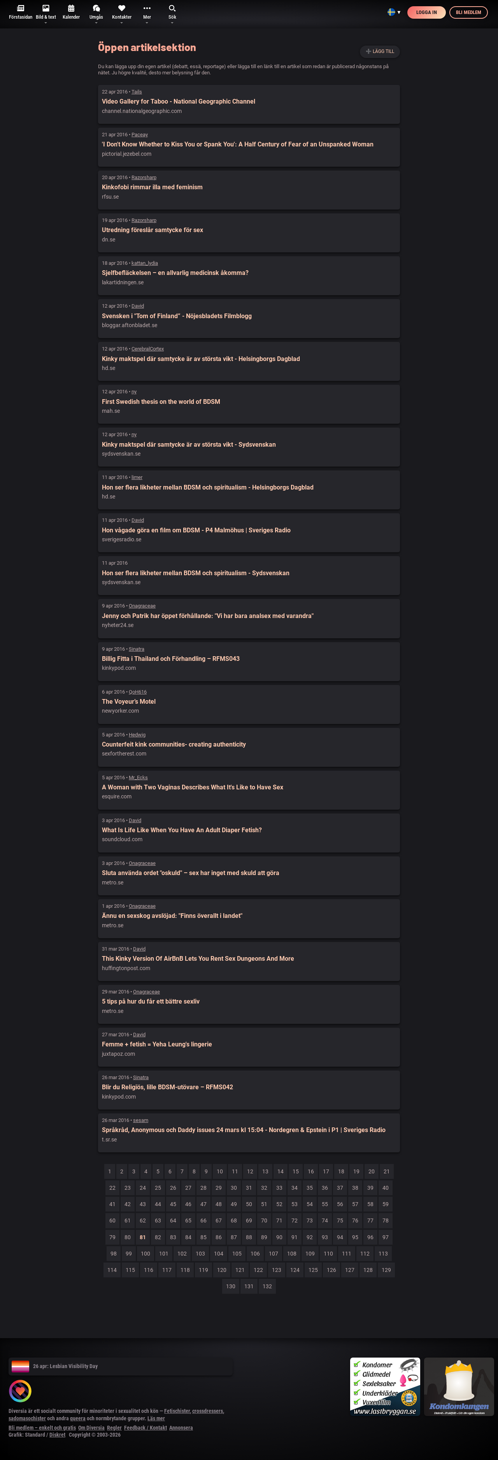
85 (203, 1237)
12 (250, 1171)
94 (340, 1237)
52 (279, 1204)
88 (249, 1237)
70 (264, 1220)
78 (385, 1220)
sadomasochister (27, 1418)
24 (143, 1188)
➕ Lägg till (380, 51)
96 (370, 1237)
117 (167, 1270)
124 (295, 1270)
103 (200, 1253)
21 (387, 1171)
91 (294, 1237)
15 (296, 1171)
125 (313, 1270)
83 (173, 1237)
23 (127, 1188)
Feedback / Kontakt (145, 1428)
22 (112, 1188)
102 (182, 1253)
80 (127, 1237)
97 (385, 1237)
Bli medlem (468, 12)
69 (249, 1220)
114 (112, 1270)
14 (280, 1171)
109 (310, 1253)
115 (130, 1270)
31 (249, 1188)
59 (385, 1204)
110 (328, 1253)
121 (240, 1270)
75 (340, 1220)
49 (234, 1204)
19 (356, 1171)
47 (203, 1204)
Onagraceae (142, 606)
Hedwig (137, 735)
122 (258, 1270)
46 (188, 1204)
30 (234, 1188)
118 (185, 1270)
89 (264, 1237)
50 (249, 1204)
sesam (140, 1120)
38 (355, 1188)
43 (143, 1204)
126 (331, 1270)
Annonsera (181, 1428)
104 (218, 1253)
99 (129, 1253)
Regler (114, 1428)
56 (340, 1204)
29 (219, 1188)
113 (383, 1253)
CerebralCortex (148, 349)
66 (203, 1220)
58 (370, 1204)
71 (279, 1220)
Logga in (426, 12)
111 (346, 1253)
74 (325, 1220)
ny (134, 391)
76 (355, 1220)
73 (310, 1220)
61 (127, 1220)
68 (234, 1220)
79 (112, 1237)
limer (137, 477)
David (138, 306)
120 (221, 1270)
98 (113, 1253)
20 (371, 1171)
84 (188, 1237)
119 (203, 1270)
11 (235, 1171)
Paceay (140, 134)
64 (173, 1220)
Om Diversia (91, 1428)
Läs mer (156, 1418)
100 (145, 1253)
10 (220, 1171)
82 (158, 1237)
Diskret (57, 1435)
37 (340, 1188)
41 (112, 1204)
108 (291, 1253)
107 (273, 1253)
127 (349, 1270)
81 (143, 1237)
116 (148, 1270)
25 (158, 1188)
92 (310, 1237)
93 (325, 1237)
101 (163, 1253)
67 (219, 1220)
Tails (137, 92)
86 (219, 1237)
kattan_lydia (145, 263)
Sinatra (136, 649)
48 (219, 1204)
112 (365, 1253)
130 (230, 1286)
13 (265, 1171)
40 (385, 1188)
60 (112, 1220)
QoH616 (138, 692)
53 (294, 1204)
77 (370, 1220)
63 (158, 1220)
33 (279, 1188)
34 (294, 1188)
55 (325, 1204)
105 (237, 1253)
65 (188, 1220)
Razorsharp (144, 177)
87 (234, 1237)
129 (386, 1270)
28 (203, 1188)
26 (173, 1188)
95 (355, 1237)
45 (173, 1204)
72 (294, 1220)
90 (279, 1237)
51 (264, 1204)
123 (276, 1270)
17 (326, 1171)
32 (264, 1188)
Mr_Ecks (138, 777)
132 (267, 1286)
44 (158, 1204)
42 (127, 1204)
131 (249, 1286)
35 (310, 1188)
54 (310, 1204)
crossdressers (207, 1411)
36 (325, 1188)
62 (143, 1220)
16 (311, 1171)
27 (188, 1188)
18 (341, 1171)
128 (368, 1270)
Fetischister (177, 1411)
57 (355, 1204)
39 (370, 1188)
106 (255, 1253)
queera (78, 1418)
